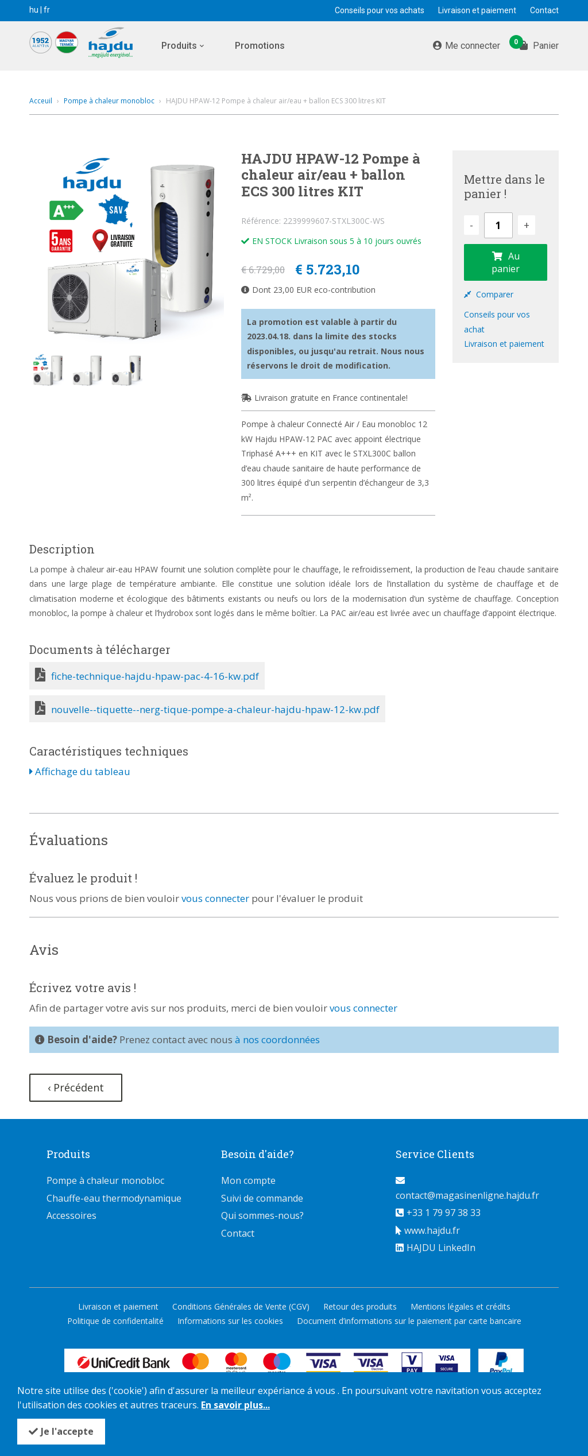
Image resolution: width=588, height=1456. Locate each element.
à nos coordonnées (277, 1039)
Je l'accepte (67, 1431)
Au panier (506, 262)
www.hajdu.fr (432, 1230)
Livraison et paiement (477, 10)
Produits (179, 45)
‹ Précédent (76, 1087)
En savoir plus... (235, 1405)
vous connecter (215, 898)
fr (47, 9)
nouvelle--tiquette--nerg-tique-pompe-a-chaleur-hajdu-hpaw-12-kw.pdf (215, 709)
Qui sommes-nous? (262, 1215)
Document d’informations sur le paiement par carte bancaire (409, 1320)
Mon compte (248, 1180)
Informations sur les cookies (230, 1320)
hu (33, 9)
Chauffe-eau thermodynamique (114, 1198)
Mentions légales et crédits (460, 1306)
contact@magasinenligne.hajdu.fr (467, 1195)
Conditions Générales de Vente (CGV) (241, 1306)
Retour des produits (360, 1306)
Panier (539, 44)
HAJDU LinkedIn (441, 1247)
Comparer (488, 294)
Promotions (260, 45)
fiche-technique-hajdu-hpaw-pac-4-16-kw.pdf (155, 676)
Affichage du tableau (79, 771)
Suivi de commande (262, 1198)
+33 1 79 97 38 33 (444, 1212)
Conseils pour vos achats (379, 10)
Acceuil (40, 101)
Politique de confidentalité (115, 1320)
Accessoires (71, 1215)
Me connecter (472, 45)
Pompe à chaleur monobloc (109, 101)
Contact (544, 10)
